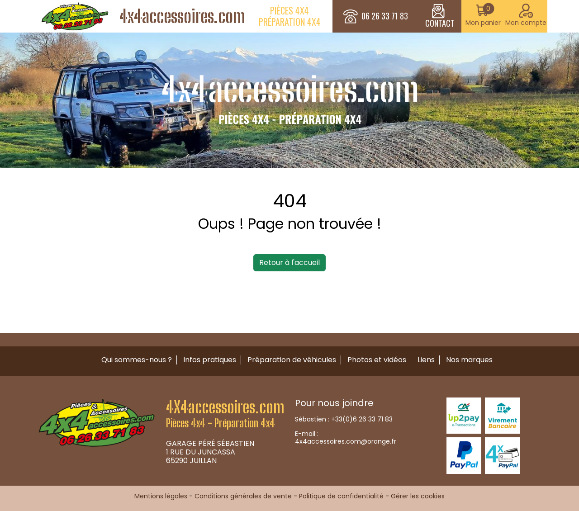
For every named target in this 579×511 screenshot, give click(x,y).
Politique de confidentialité (341, 496)
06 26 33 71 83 (384, 16)
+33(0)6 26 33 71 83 (362, 419)
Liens (426, 360)
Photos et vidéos (376, 360)
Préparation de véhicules (291, 360)
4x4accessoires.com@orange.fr (345, 441)
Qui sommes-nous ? (136, 360)
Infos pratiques (209, 360)
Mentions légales (160, 496)
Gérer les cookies (418, 496)
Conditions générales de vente (243, 496)
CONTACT (440, 16)
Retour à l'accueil (289, 262)
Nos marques (469, 360)
